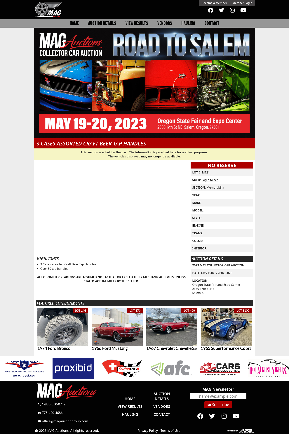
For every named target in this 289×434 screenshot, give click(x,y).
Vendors (164, 23)
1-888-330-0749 (51, 404)
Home (74, 23)
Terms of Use (170, 430)
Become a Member (214, 3)
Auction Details (102, 23)
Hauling (188, 23)
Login (242, 3)
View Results (137, 23)
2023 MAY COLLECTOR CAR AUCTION (218, 265)
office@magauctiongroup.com (63, 421)
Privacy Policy (147, 430)
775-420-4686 (50, 412)
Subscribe (218, 404)
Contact (212, 23)
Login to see (210, 180)
